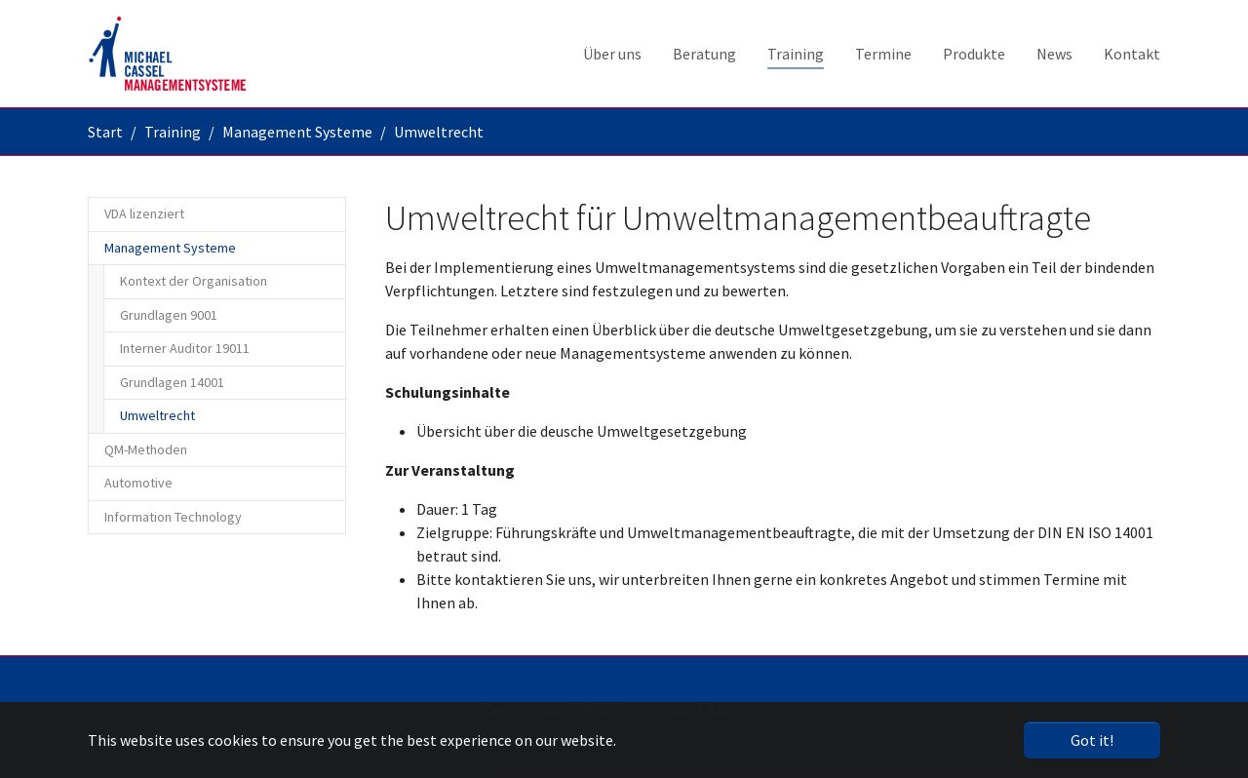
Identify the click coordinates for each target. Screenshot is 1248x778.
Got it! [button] (1092, 740)
